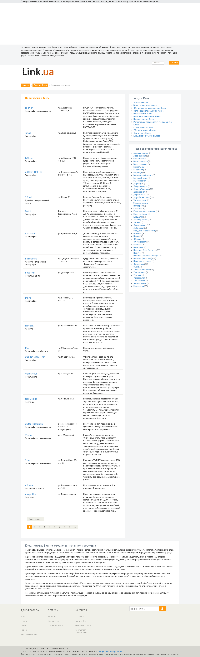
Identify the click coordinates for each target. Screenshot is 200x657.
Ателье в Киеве (140, 102)
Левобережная (140, 220)
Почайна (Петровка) (142, 258)
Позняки (137, 253)
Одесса (24, 625)
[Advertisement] (100, 23)
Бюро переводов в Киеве (145, 105)
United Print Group (34, 424)
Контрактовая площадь (144, 211)
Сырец (136, 267)
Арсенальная (139, 156)
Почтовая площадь (142, 261)
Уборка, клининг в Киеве (144, 130)
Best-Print (30, 272)
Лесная (136, 222)
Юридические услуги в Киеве (146, 136)
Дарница (137, 183)
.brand (28, 133)
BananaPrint (31, 258)
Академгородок (140, 153)
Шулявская (138, 286)
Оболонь (137, 239)
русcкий (158, 63)
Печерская (138, 247)
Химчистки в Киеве (142, 133)
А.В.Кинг (29, 485)
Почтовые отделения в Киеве (147, 116)
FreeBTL (29, 325)
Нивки (136, 236)
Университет (139, 278)
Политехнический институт (145, 256)
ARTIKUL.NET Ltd (33, 172)
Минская (137, 233)
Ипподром (138, 206)
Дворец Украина (141, 189)
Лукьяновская (140, 225)
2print (28, 211)
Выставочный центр (142, 175)
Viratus (28, 435)
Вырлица (137, 172)
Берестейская (139, 158)
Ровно (24, 630)
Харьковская (139, 281)
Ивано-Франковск (29, 634)
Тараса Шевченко (141, 269)
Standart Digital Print (35, 357)
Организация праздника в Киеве (148, 111)
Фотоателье (31, 373)
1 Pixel (28, 197)
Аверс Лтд (30, 494)
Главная (25, 85)
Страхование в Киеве (143, 127)
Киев (23, 617)
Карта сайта (80, 621)
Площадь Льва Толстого (144, 250)
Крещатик (138, 217)
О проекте (79, 617)
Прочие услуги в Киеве (143, 119)
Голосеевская (139, 181)
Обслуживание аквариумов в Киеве (149, 108)
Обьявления (53, 621)
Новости (52, 617)
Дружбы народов (141, 197)
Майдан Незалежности (144, 231)
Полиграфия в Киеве (142, 114)
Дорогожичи (139, 195)
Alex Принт (30, 233)
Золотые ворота (140, 203)
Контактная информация (81, 631)
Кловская (137, 208)
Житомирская (139, 200)
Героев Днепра (140, 178)
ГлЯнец (29, 158)
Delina (28, 298)
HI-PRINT (30, 108)
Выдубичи (138, 170)
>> (75, 527)
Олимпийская (139, 242)
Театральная (139, 272)
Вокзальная (138, 167)
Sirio (27, 460)
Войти (174, 63)
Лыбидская (138, 228)
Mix (27, 348)
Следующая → (35, 519)
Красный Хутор (140, 214)
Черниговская (139, 283)
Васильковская (140, 164)
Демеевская (139, 192)
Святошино (138, 264)
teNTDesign (31, 399)
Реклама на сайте (83, 625)
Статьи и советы (55, 625)
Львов (24, 621)
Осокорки (137, 245)
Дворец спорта (140, 186)
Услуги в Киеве (40, 85)
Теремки (137, 275)
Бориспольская (140, 161)
